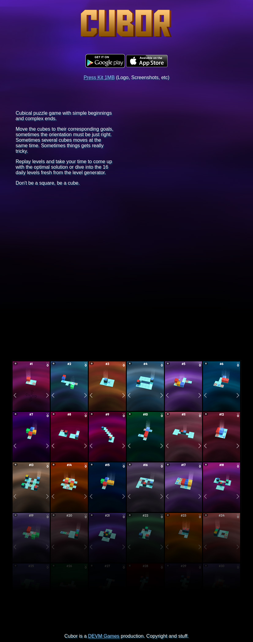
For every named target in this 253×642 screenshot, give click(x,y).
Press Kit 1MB (99, 77)
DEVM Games (103, 636)
